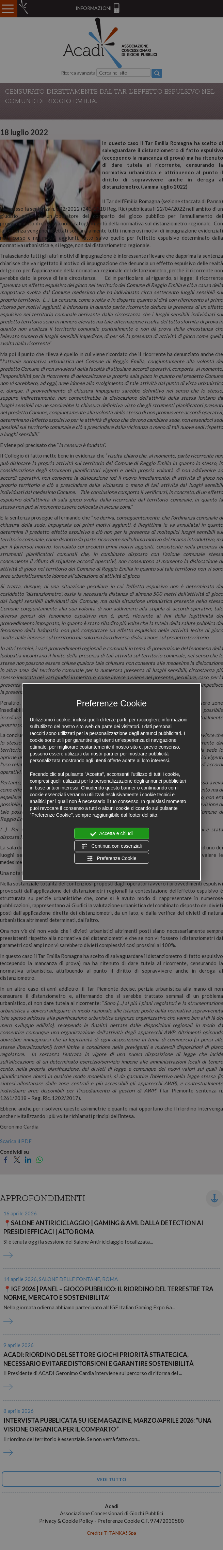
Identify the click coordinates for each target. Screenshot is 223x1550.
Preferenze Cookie (112, 859)
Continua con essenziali (111, 846)
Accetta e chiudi (111, 834)
